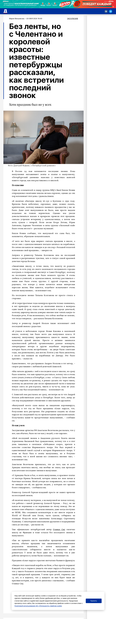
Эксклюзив (72, 19)
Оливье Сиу (59, 530)
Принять (93, 601)
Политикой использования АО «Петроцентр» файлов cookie (38, 606)
